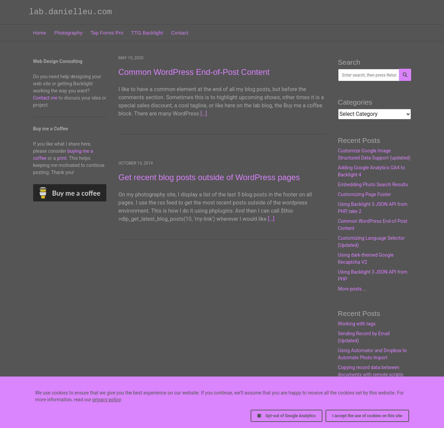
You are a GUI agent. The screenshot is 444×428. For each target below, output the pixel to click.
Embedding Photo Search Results (373, 184)
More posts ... (352, 289)
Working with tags (357, 323)
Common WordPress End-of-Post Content (194, 72)
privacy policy (106, 399)
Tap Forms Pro (107, 33)
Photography (68, 33)
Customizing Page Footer (364, 194)
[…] (203, 113)
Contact (179, 33)
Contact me (45, 98)
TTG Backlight (147, 33)
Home (39, 33)
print (61, 158)
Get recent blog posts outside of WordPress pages (209, 177)
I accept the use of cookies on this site (367, 415)
